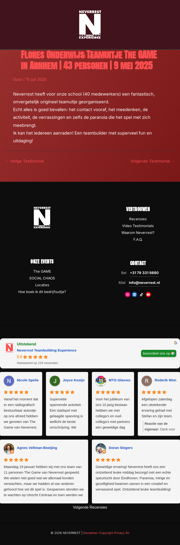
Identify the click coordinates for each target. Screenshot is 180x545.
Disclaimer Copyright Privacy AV (106, 533)
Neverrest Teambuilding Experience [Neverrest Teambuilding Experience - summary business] (46, 350)
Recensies (138, 219)
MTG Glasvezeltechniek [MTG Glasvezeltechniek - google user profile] (128, 380)
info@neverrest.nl (144, 282)
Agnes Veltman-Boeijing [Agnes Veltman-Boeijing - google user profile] (37, 448)
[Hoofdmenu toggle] (89, 56)
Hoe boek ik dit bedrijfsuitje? (42, 292)
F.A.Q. (137, 239)
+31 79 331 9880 (144, 273)
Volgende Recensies (90, 507)
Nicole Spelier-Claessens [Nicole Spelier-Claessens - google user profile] (38, 380)
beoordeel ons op (156, 353)
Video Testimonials (138, 226)
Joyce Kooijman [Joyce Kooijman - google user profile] (76, 380)
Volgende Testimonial (153, 161)
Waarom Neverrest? (137, 232)
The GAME (42, 271)
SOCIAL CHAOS (42, 278)
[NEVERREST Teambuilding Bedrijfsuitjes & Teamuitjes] (90, 24)
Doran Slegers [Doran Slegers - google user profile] (121, 448)
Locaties (42, 285)
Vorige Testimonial (24, 161)
